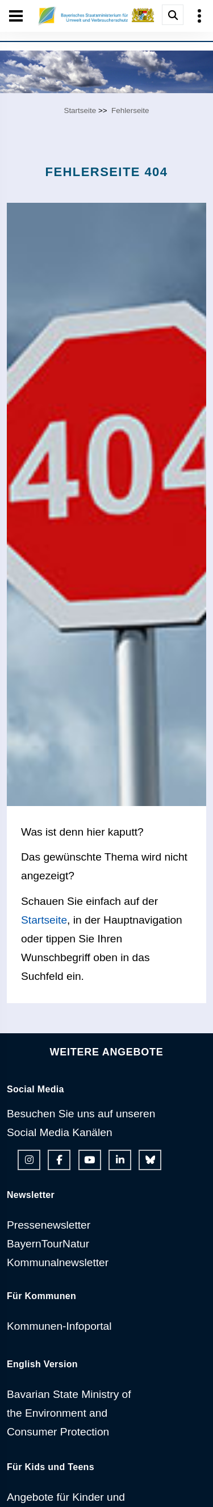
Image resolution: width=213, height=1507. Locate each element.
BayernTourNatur (48, 1244)
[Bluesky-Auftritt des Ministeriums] (150, 1160)
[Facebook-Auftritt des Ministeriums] (59, 1160)
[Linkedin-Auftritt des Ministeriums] (119, 1160)
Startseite (80, 110)
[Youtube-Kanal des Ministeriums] (89, 1160)
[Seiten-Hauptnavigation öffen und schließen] (16, 16)
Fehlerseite (130, 110)
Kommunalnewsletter (57, 1262)
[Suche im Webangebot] (172, 15)
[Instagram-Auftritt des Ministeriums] (29, 1160)
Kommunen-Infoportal (59, 1326)
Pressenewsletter (48, 1225)
